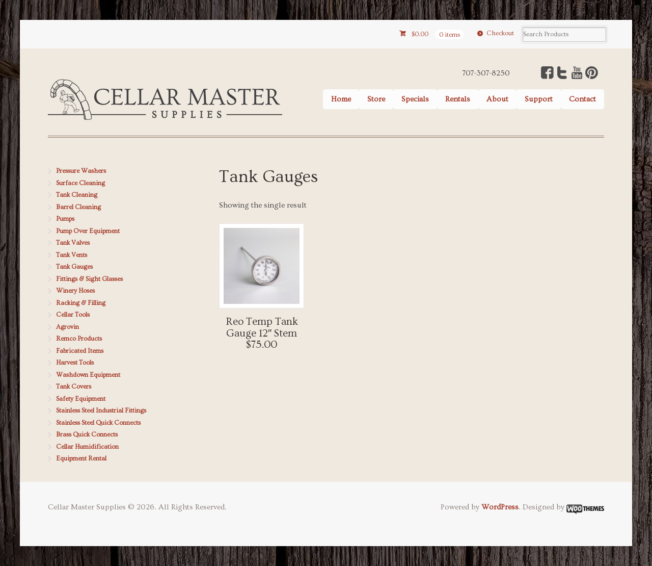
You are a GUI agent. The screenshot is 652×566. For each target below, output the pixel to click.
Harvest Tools (75, 362)
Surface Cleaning (80, 183)
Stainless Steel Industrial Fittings (101, 410)
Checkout (500, 33)
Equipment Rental (81, 458)
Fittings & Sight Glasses (89, 278)
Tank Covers (73, 386)
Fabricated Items (79, 350)
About (497, 99)
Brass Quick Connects (87, 434)
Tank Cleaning (76, 194)
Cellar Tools (73, 314)
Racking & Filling (80, 302)
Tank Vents (71, 255)
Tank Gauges (74, 266)
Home (341, 99)
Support (539, 99)
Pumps (65, 218)
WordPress (500, 507)
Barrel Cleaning (78, 207)
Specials (415, 99)
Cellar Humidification (87, 446)
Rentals (457, 99)
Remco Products (79, 338)
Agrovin (67, 326)
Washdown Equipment (88, 374)
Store (376, 99)
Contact (582, 99)
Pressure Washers (81, 170)
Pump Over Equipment (88, 231)
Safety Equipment (80, 398)
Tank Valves (73, 242)
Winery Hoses (75, 290)
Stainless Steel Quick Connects (98, 422)
